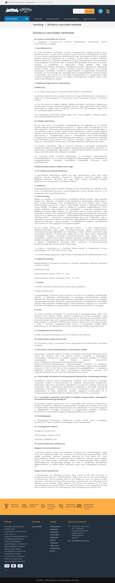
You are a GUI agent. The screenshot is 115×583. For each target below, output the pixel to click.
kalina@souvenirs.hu (80, 541)
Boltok (52, 551)
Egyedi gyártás (89, 19)
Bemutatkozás (53, 19)
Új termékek (37, 527)
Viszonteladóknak (71, 19)
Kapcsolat (54, 546)
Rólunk (53, 540)
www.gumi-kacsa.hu (45, 2)
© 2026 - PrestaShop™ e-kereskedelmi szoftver (57, 580)
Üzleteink (54, 543)
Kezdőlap (38, 19)
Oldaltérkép (55, 548)
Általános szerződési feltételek (54, 535)
